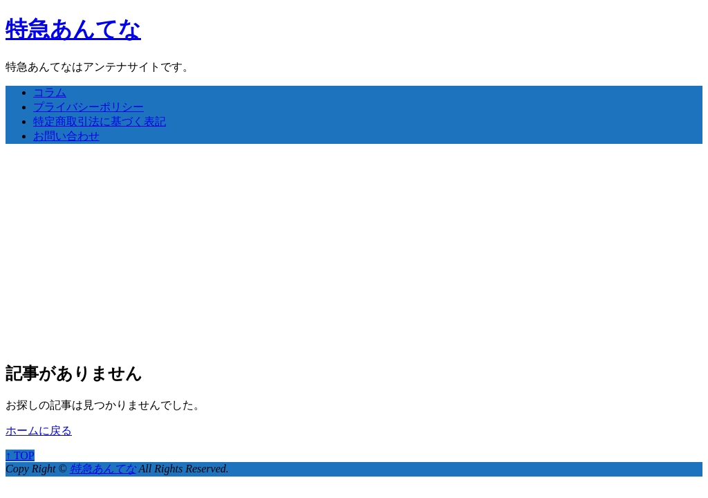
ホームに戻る (39, 430)
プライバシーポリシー (88, 107)
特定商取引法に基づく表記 (99, 121)
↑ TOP (20, 455)
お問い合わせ (66, 136)
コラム (49, 92)
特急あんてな (73, 29)
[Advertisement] (354, 252)
